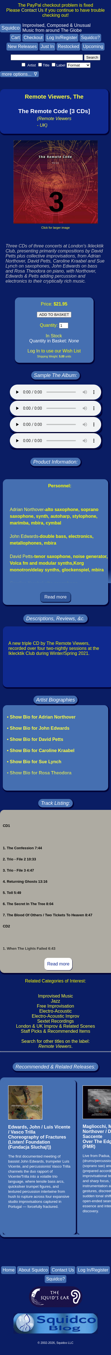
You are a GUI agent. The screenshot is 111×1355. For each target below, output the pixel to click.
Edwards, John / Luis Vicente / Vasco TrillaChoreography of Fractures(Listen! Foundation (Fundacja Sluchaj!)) (39, 1137)
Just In (47, 46)
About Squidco (33, 1270)
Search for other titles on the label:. (55, 1044)
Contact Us (32, 10)
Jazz (55, 1001)
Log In (34, 351)
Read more (55, 597)
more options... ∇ (19, 74)
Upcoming (93, 46)
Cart (15, 37)
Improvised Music (55, 996)
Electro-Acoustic (55, 1011)
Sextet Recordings (55, 1021)
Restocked (68, 46)
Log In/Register (62, 37)
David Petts (21, 556)
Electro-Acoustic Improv (55, 1016)
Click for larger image (55, 227)
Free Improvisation (55, 1006)
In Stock (54, 335)
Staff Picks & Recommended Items (55, 1031)
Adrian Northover (27, 509)
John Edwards (24, 536)
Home (9, 1270)
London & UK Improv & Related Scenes (55, 1026)
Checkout (33, 37)
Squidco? (90, 37)
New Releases (22, 46)
